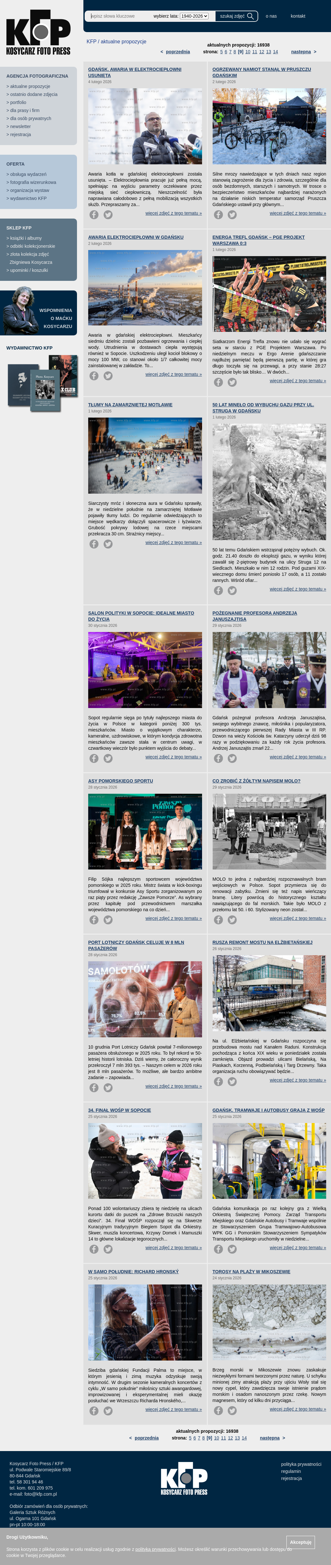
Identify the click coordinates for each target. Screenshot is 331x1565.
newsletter (20, 126)
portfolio (18, 102)
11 (255, 51)
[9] (240, 51)
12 (261, 51)
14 (275, 51)
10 (247, 51)
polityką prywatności (155, 1549)
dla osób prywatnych (30, 118)
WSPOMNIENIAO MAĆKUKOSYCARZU (55, 318)
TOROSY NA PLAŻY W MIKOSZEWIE (252, 1271)
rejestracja (20, 134)
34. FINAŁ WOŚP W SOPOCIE (119, 1110)
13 (268, 51)
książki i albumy (26, 238)
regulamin (291, 1471)
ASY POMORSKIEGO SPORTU (120, 780)
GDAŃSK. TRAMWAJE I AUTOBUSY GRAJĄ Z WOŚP (269, 1110)
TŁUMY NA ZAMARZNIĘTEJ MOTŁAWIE (130, 404)
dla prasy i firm (24, 110)
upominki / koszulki (29, 270)
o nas (271, 16)
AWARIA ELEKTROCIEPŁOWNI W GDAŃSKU (135, 237)
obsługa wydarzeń (28, 174)
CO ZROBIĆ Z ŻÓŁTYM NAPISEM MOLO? (257, 780)
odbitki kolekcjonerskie (32, 246)
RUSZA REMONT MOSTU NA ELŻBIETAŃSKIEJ (263, 942)
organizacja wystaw (29, 190)
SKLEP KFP (18, 227)
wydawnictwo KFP (28, 198)
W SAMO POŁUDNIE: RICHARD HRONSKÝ (133, 1271)
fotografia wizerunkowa (33, 182)
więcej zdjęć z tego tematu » (174, 213)
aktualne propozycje (30, 86)
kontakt (298, 16)
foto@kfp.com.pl (40, 1494)
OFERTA (15, 164)
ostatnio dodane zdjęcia (33, 94)
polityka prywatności (301, 1464)
